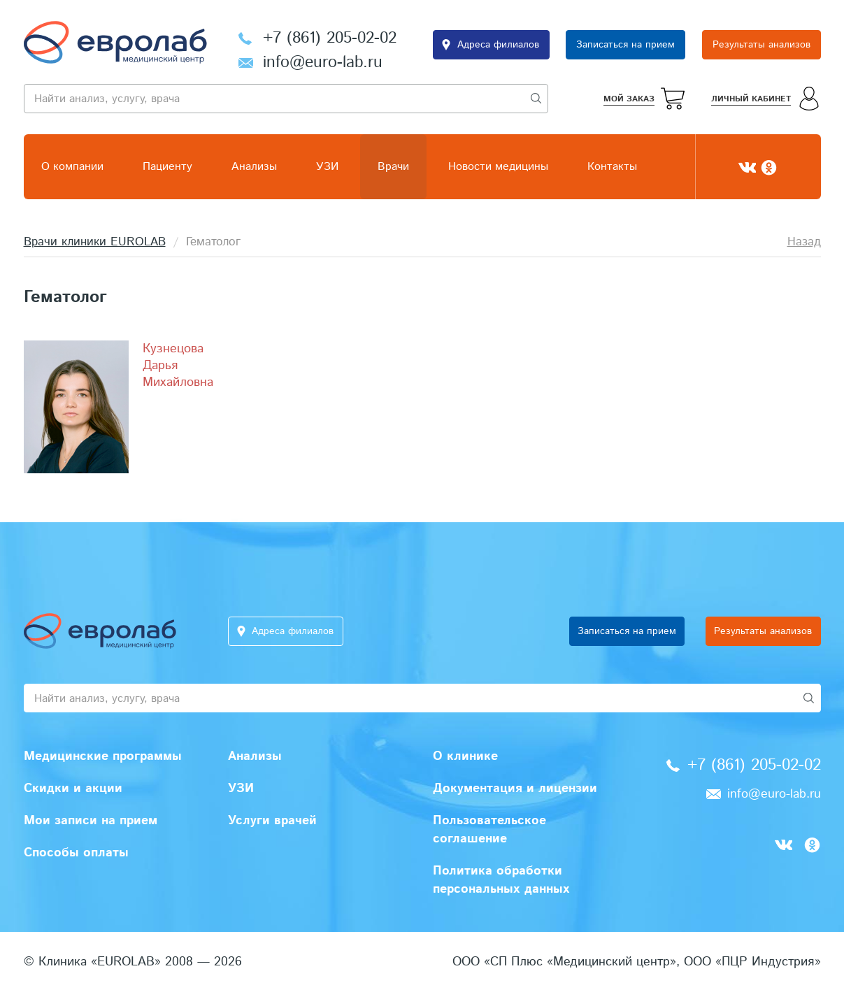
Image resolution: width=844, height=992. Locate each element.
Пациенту (167, 167)
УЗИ (327, 167)
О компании (72, 167)
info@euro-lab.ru (322, 62)
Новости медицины (498, 167)
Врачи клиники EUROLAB (95, 241)
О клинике (465, 756)
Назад (804, 241)
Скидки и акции (73, 788)
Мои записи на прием (90, 821)
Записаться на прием (625, 45)
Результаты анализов (761, 45)
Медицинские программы (103, 756)
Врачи (393, 167)
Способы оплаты (76, 853)
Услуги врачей (272, 821)
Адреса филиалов (498, 45)
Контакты (612, 167)
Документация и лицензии (515, 788)
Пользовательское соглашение (489, 830)
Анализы (254, 167)
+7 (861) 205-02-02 (329, 38)
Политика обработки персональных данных (501, 880)
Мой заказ (629, 99)
